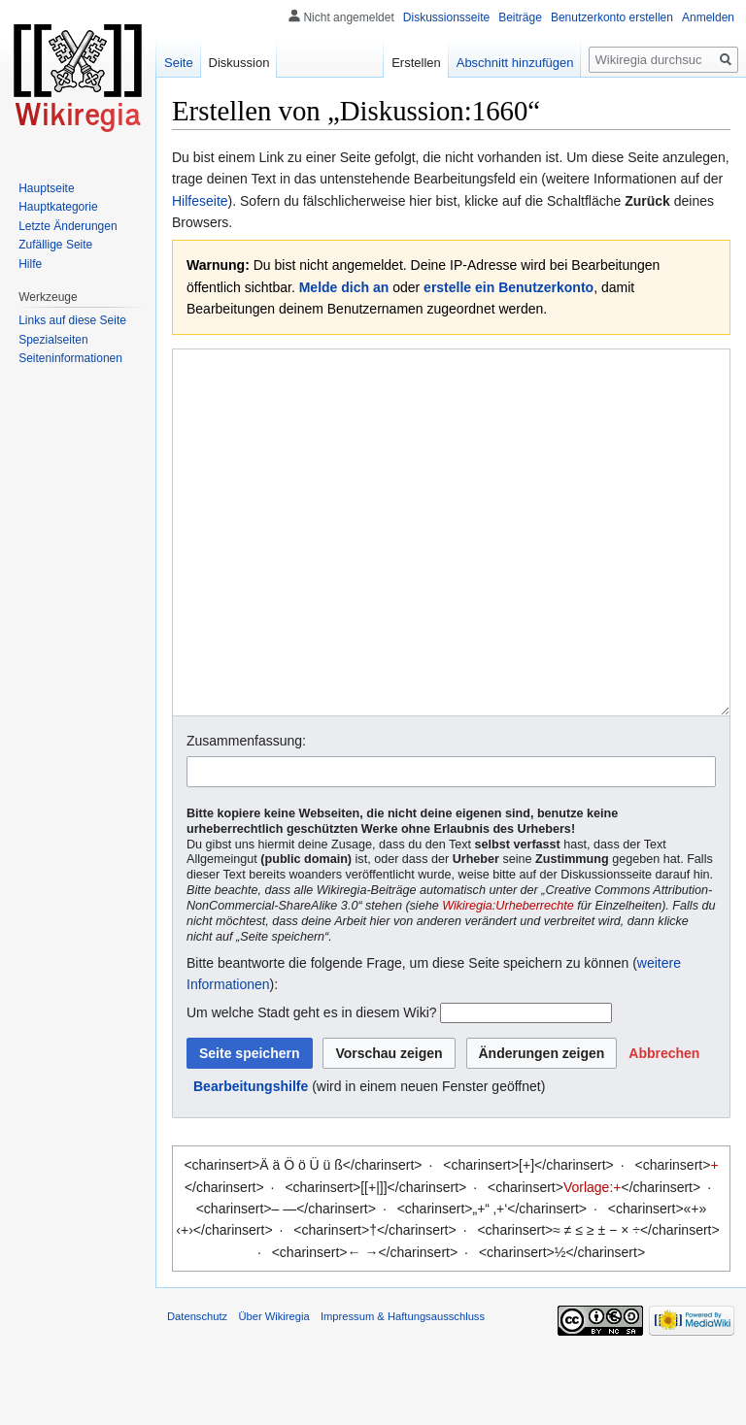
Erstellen (416, 62)
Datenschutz (197, 1389)
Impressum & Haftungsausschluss (403, 1389)
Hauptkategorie (57, 207)
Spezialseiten (52, 340)
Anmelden (708, 17)
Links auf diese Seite (72, 320)
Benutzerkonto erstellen (612, 17)
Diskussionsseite (446, 17)
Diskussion (239, 62)
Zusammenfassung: (246, 813)
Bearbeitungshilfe (250, 1159)
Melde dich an (344, 287)
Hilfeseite (200, 201)
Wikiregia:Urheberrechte (508, 978)
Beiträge (520, 17)
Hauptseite (46, 188)
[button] (664, 1126)
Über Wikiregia (273, 1389)
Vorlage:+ (592, 1260)
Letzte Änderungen (67, 226)
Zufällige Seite (55, 244)
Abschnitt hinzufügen (515, 62)
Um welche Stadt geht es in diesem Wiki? (311, 1085)
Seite (178, 62)
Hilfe (30, 264)
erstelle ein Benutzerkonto (508, 287)
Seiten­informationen (70, 358)
